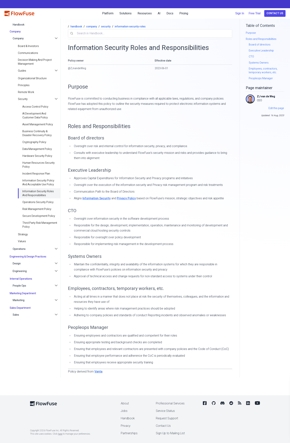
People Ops (19, 286)
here (60, 434)
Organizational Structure (32, 78)
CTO (72, 211)
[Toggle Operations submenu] (56, 249)
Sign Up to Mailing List (170, 433)
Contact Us (274, 13)
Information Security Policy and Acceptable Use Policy (38, 182)
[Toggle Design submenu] (56, 263)
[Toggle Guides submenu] (56, 71)
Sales (16, 315)
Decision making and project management (35, 62)
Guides (22, 71)
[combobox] (150, 33)
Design (17, 264)
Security (23, 99)
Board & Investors (28, 46)
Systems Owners (85, 256)
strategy (23, 234)
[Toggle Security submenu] (56, 99)
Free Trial (255, 13)
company (91, 27)
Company (18, 38)
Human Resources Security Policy (38, 165)
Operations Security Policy (38, 202)
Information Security (96, 198)
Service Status (165, 411)
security (106, 27)
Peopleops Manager (88, 327)
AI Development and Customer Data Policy (35, 116)
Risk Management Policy (36, 209)
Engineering (20, 271)
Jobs (124, 411)
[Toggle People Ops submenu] (56, 286)
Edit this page (276, 108)
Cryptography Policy (34, 142)
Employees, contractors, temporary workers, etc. (116, 288)
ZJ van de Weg (266, 96)
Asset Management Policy (37, 124)
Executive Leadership (89, 170)
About (125, 403)
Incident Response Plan (36, 174)
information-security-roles (130, 27)
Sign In (239, 13)
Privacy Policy (126, 198)
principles (23, 85)
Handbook (128, 418)
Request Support (167, 418)
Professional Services (170, 403)
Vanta (98, 371)
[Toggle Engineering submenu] (56, 271)
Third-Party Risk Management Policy (39, 225)
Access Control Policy (35, 107)
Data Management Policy (37, 149)
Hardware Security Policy (37, 156)
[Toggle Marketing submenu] (56, 300)
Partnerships (129, 433)
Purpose (78, 87)
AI (159, 13)
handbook (18, 25)
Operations (19, 249)
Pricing (183, 13)
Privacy (125, 426)
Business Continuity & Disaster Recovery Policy (37, 133)
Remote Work (26, 92)
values (22, 241)
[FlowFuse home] (19, 13)
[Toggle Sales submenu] (56, 315)
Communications (28, 53)
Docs (169, 13)
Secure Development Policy (38, 216)
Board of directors (86, 138)
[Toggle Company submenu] (56, 38)
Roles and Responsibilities (99, 126)
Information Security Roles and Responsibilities (38, 193)
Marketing (18, 300)
